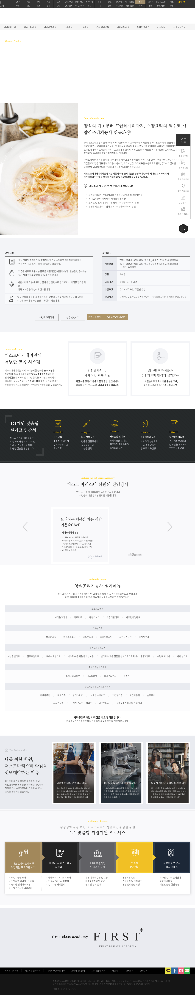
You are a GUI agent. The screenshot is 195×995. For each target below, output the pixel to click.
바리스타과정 (30, 26)
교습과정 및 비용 (98, 970)
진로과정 (84, 26)
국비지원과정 (123, 26)
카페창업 (181, 1)
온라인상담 (183, 167)
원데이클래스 (143, 26)
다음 (170, 527)
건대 (99, 1)
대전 (99, 5)
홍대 (38, 1)
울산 (89, 5)
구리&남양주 (79, 5)
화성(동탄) (130, 5)
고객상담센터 (179, 26)
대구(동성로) (130, 1)
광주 (109, 5)
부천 (18, 5)
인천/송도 (79, 1)
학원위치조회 (183, 190)
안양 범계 (68, 5)
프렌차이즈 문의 (78, 970)
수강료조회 (183, 155)
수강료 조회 (14, 78)
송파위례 (89, 1)
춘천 (140, 1)
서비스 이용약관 (11, 970)
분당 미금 (120, 1)
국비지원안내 (183, 179)
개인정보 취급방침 (32, 970)
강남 (18, 1)
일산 (38, 5)
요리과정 (68, 26)
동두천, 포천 (161, 1)
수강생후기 (183, 202)
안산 (58, 5)
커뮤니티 (161, 26)
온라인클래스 (183, 214)
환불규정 (144, 970)
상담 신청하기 (73, 317)
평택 (171, 5)
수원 (48, 5)
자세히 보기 (97, 556)
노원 (58, 1)
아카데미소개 (10, 26)
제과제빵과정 (50, 26)
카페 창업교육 (102, 26)
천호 (109, 1)
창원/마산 (161, 5)
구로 (28, 1)
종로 (48, 1)
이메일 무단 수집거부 (56, 970)
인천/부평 (69, 1)
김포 (28, 5)
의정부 (150, 1)
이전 (25, 527)
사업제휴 (116, 970)
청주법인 (171, 1)
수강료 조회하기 (46, 317)
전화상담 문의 (107, 317)
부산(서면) (120, 5)
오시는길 (130, 970)
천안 (150, 5)
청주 (140, 5)
